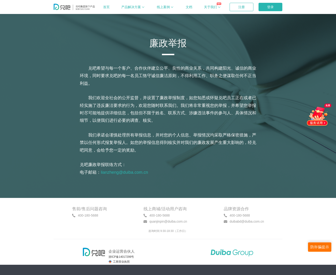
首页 (106, 7)
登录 (270, 7)
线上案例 (165, 7)
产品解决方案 (133, 7)
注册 (241, 7)
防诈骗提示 (319, 247)
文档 (189, 7)
